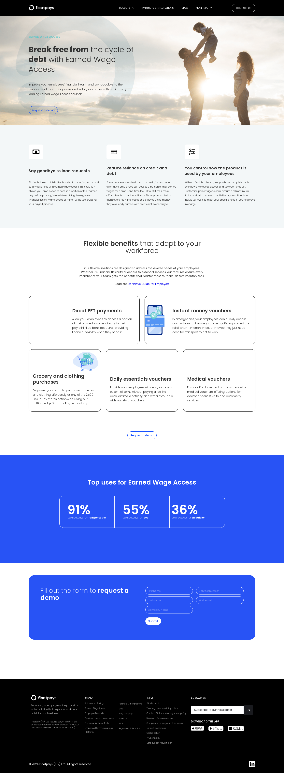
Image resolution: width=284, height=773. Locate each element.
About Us (123, 718)
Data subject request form (159, 742)
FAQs (121, 723)
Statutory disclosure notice (160, 718)
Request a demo (43, 110)
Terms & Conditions (156, 728)
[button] (126, 8)
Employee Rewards (94, 713)
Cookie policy (153, 733)
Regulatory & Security (129, 728)
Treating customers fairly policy (162, 708)
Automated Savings (94, 703)
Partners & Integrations (158, 7)
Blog (185, 7)
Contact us (243, 8)
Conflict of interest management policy (166, 713)
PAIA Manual (153, 703)
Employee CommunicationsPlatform (99, 730)
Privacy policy (153, 737)
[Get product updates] (217, 710)
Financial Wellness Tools (97, 723)
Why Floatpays (126, 713)
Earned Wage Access (95, 708)
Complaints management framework (165, 723)
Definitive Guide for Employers (148, 284)
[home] (41, 6)
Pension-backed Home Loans (99, 718)
